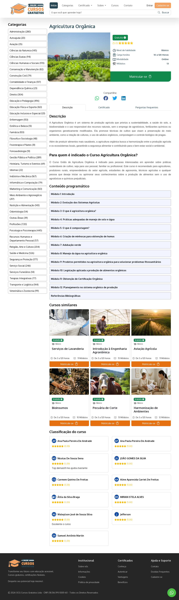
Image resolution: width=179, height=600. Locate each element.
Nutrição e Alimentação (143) (25, 205)
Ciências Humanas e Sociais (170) (27, 63)
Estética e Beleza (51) (21, 126)
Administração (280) (20, 31)
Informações (84, 571)
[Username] (103, 12)
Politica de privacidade (88, 582)
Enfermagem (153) (19, 119)
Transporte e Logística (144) (24, 284)
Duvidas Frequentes (160, 571)
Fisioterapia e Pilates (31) (22, 144)
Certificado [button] (84, 5)
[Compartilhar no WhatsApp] (97, 98)
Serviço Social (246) (20, 265)
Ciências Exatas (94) (20, 56)
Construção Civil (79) (20, 75)
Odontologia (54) (19, 211)
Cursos (115, 5)
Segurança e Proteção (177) (24, 259)
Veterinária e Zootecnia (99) (24, 290)
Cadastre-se (156, 577)
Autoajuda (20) (17, 37)
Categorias (67, 5)
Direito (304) (16, 94)
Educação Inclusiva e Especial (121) (27, 113)
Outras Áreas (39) (19, 217)
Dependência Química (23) (23, 88)
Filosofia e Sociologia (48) (23, 138)
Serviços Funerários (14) (22, 272)
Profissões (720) (18, 224)
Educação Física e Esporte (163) (26, 107)
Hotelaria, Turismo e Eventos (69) (27, 163)
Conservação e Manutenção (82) (27, 69)
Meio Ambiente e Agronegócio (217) (26, 197)
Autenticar (122, 571)
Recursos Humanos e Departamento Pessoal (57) (24, 238)
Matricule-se (69, 364)
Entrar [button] (150, 5)
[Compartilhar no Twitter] (115, 98)
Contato (128, 5)
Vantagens (123, 577)
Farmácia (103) (17, 132)
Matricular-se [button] (140, 76)
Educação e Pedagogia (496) (24, 100)
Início (54, 5)
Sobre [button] (100, 5)
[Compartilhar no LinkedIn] (123, 98)
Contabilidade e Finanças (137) (25, 81)
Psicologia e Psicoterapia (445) (26, 230)
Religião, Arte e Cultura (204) (25, 246)
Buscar (163, 12)
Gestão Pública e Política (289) (25, 157)
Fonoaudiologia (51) (20, 151)
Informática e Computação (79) (26, 182)
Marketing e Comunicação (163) (26, 188)
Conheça (122, 566)
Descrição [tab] (67, 107)
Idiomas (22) (16, 170)
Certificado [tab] (104, 107)
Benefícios (123, 582)
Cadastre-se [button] (163, 5)
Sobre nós (83, 566)
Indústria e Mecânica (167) (23, 176)
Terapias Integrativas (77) (23, 278)
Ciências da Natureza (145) (23, 50)
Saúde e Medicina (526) (22, 253)
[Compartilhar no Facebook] (105, 98)
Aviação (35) (16, 44)
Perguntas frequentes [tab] (146, 107)
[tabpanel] (110, 330)
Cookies (82, 577)
